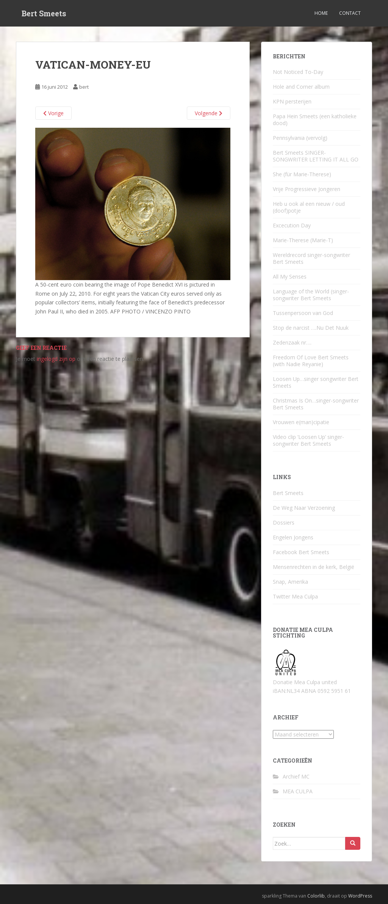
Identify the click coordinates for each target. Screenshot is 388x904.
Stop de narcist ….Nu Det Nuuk (311, 327)
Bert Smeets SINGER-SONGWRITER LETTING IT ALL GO (315, 156)
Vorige (53, 113)
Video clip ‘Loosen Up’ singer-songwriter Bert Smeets (308, 440)
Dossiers (283, 522)
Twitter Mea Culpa (295, 596)
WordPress (360, 896)
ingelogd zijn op (56, 358)
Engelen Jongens (293, 537)
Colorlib (316, 896)
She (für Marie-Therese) (302, 174)
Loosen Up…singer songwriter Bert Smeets (315, 382)
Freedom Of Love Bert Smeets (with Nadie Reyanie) (311, 361)
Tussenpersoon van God (303, 312)
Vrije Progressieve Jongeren (306, 189)
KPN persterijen (292, 101)
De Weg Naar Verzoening (304, 507)
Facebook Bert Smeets (301, 552)
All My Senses (290, 276)
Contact (350, 13)
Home (321, 13)
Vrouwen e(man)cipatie (301, 422)
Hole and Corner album (301, 86)
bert (84, 86)
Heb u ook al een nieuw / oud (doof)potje (309, 207)
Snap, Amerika (290, 581)
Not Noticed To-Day (298, 71)
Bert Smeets (44, 13)
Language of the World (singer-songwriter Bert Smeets (311, 295)
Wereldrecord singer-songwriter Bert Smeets (311, 258)
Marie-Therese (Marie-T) (303, 240)
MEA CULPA (298, 791)
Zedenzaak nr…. (292, 342)
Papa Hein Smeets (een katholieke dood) (315, 120)
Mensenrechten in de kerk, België (313, 566)
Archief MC (296, 776)
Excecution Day (292, 225)
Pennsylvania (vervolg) (300, 137)
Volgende (208, 113)
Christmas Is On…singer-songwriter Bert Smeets (316, 404)
